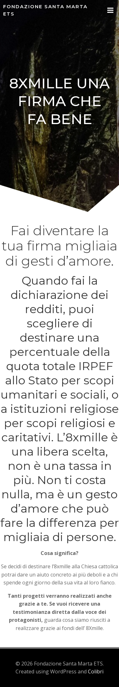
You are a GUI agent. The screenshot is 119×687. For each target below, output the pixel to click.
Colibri (95, 671)
